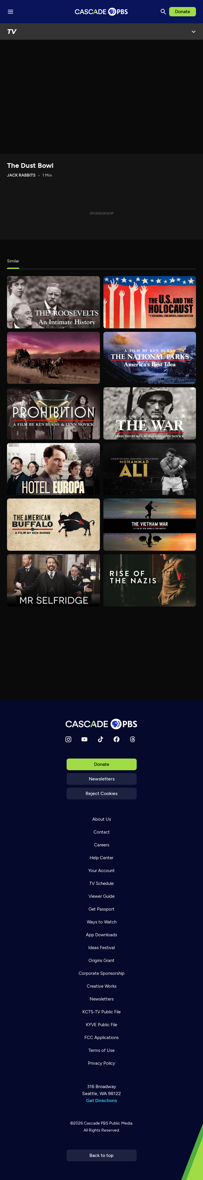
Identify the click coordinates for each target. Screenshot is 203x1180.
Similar (13, 261)
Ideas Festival (101, 947)
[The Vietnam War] (149, 525)
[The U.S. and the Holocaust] (149, 302)
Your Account (101, 870)
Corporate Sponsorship (101, 973)
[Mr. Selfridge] (53, 580)
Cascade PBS (96, 1123)
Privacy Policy (101, 1063)
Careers (101, 845)
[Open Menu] (193, 31)
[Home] (101, 724)
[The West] (53, 358)
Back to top (101, 1155)
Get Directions (101, 1100)
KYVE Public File (101, 1024)
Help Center (101, 857)
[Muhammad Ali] (149, 469)
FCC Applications (101, 1037)
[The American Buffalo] (53, 525)
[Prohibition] (53, 413)
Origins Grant (101, 960)
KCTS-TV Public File (101, 1012)
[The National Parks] (149, 358)
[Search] (163, 11)
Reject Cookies (101, 793)
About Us (101, 819)
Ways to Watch (102, 922)
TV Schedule (101, 883)
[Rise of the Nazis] (149, 580)
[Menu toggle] (10, 11)
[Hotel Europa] (53, 469)
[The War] (149, 413)
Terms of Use (101, 1050)
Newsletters (101, 779)
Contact (101, 832)
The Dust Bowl (30, 165)
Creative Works (102, 986)
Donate (182, 11)
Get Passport (101, 909)
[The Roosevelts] (53, 302)
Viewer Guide (101, 896)
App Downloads (101, 934)
